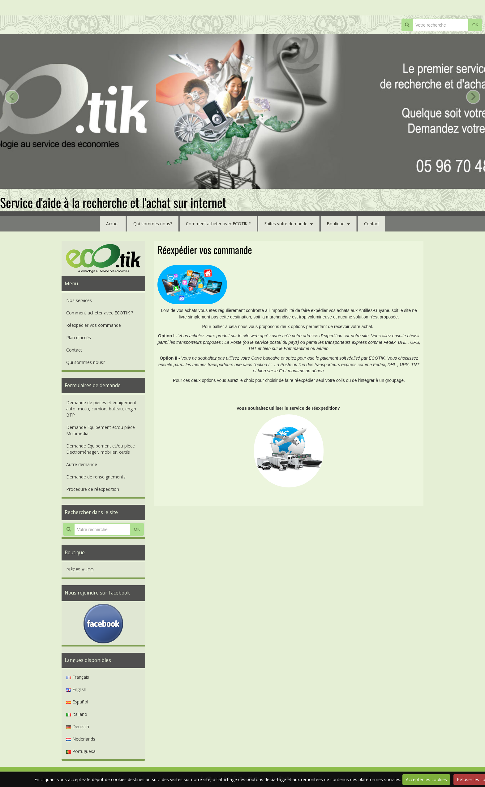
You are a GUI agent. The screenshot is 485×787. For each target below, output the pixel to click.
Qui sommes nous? (150, 224)
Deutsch (77, 726)
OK (475, 24)
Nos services (79, 300)
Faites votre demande (287, 224)
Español (77, 702)
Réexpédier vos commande (93, 325)
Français (77, 677)
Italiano (76, 714)
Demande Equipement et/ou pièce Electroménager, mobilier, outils (100, 449)
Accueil (111, 224)
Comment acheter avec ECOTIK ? (217, 224)
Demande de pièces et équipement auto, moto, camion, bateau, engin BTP (101, 409)
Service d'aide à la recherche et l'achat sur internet (113, 202)
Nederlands (80, 739)
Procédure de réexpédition (92, 489)
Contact (374, 224)
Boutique (337, 224)
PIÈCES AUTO (80, 570)
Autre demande (81, 464)
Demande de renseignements (96, 477)
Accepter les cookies (426, 779)
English (76, 689)
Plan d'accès (78, 337)
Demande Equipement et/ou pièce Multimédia (100, 430)
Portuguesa (81, 751)
